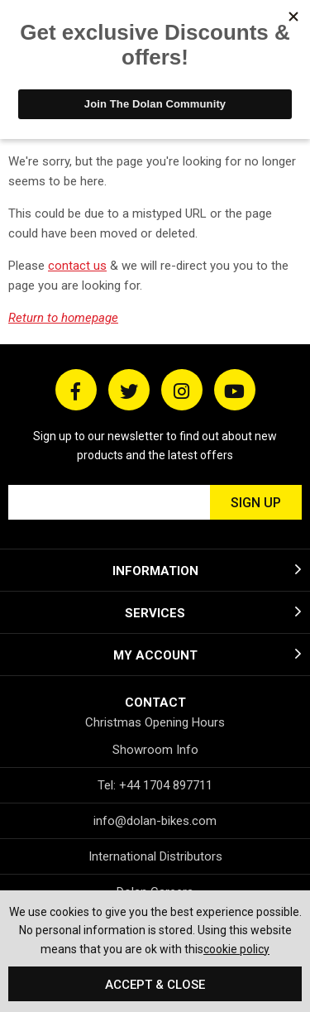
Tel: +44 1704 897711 (155, 785)
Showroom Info (155, 749)
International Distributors (155, 856)
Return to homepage (63, 317)
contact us (77, 265)
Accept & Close (155, 984)
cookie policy (236, 949)
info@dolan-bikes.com (155, 820)
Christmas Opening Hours (155, 722)
